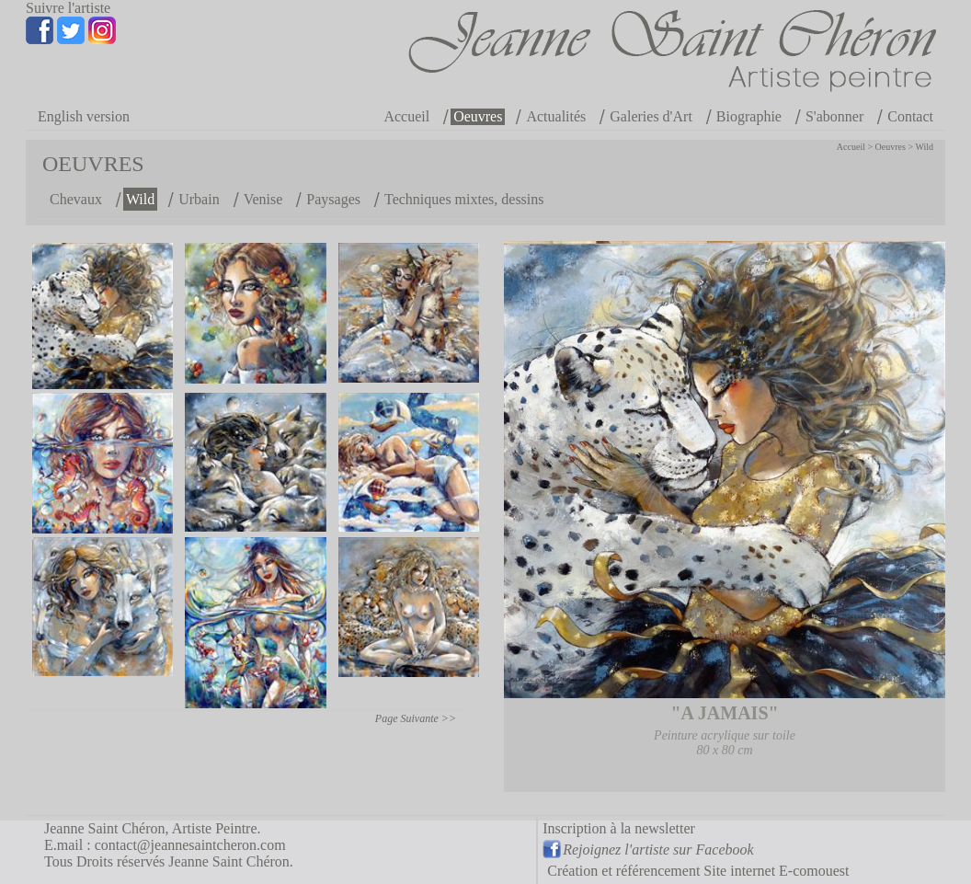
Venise (263, 199)
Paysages (333, 199)
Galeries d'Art (651, 116)
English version (84, 116)
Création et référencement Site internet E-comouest (698, 870)
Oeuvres (477, 116)
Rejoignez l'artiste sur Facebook (658, 849)
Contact (910, 116)
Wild (924, 147)
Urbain (198, 199)
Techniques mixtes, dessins (464, 199)
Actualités (556, 116)
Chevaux (76, 199)
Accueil (406, 116)
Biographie (749, 116)
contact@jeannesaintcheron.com (190, 845)
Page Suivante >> (415, 718)
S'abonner (834, 116)
